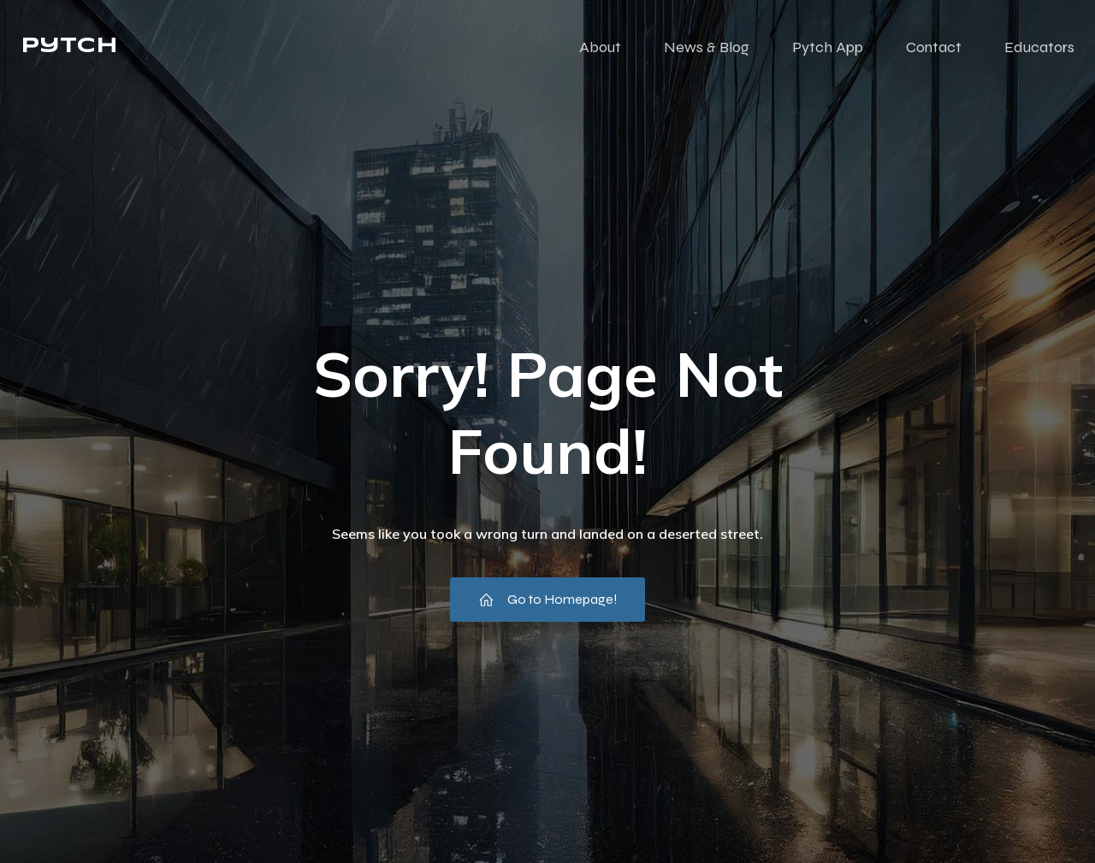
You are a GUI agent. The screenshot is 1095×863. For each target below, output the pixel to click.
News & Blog (706, 47)
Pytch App (827, 47)
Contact (934, 47)
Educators (1039, 47)
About (600, 47)
